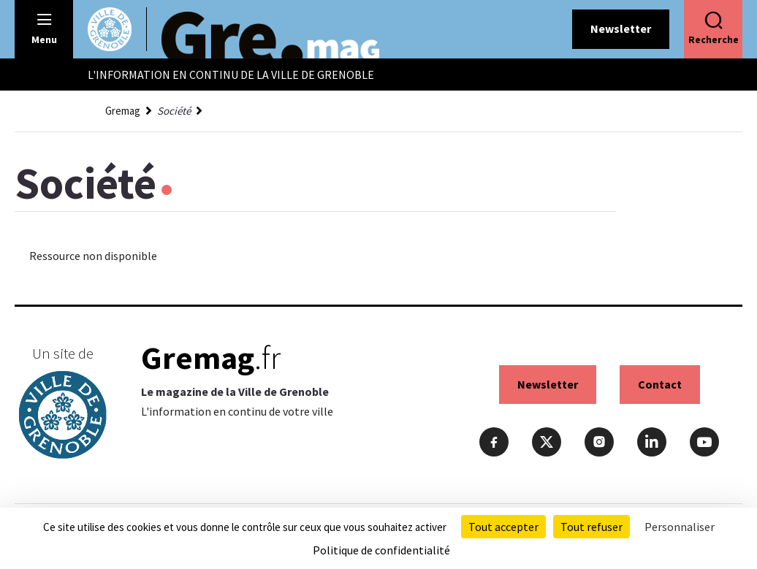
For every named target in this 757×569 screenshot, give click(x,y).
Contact (660, 384)
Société (174, 111)
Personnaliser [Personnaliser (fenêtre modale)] (679, 526)
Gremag (122, 111)
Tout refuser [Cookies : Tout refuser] (591, 526)
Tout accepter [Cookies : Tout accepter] (503, 526)
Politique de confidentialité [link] (381, 550)
